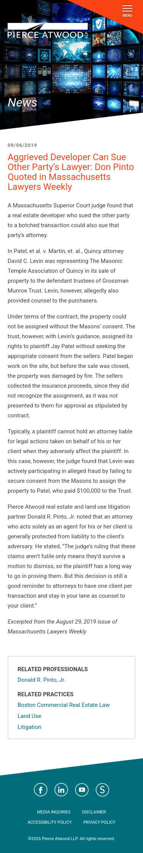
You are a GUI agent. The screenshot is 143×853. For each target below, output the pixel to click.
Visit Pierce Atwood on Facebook (41, 790)
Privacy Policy (99, 822)
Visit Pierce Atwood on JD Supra (102, 790)
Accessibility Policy (49, 822)
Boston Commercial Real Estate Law (64, 705)
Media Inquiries (53, 812)
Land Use (29, 716)
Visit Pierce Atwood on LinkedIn (61, 790)
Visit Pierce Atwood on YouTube (82, 790)
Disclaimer (94, 812)
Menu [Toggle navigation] (127, 11)
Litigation (29, 727)
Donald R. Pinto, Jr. (41, 679)
